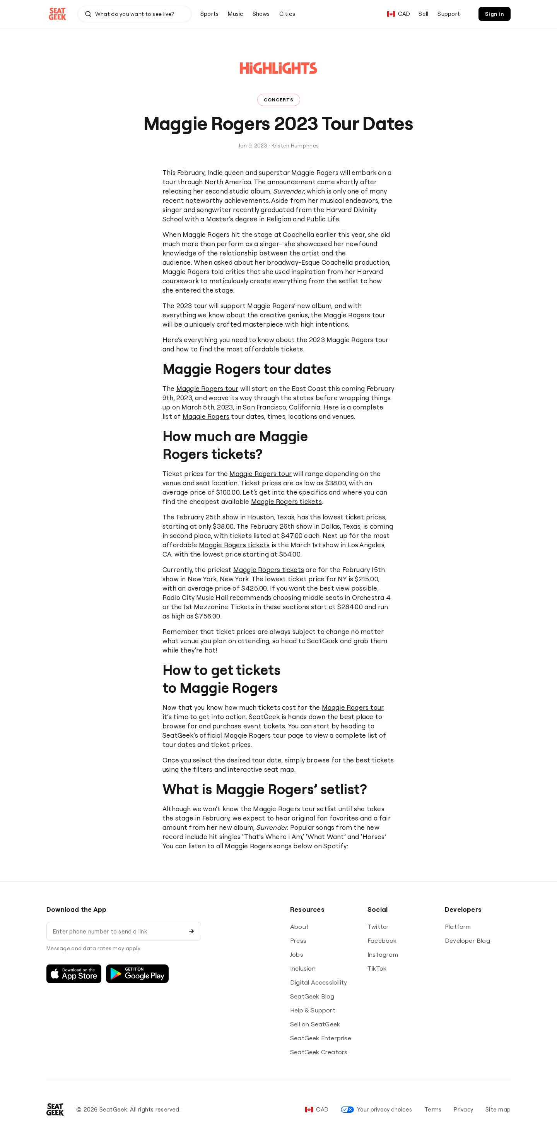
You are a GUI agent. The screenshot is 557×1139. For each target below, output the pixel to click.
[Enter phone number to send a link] (116, 931)
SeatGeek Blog (312, 996)
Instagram (382, 954)
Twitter (378, 926)
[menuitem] (209, 13)
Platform (458, 926)
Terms (432, 1109)
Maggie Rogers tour (207, 388)
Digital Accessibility (318, 982)
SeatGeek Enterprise (320, 1038)
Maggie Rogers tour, (353, 707)
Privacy (463, 1109)
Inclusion (303, 968)
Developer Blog (467, 940)
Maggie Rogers (206, 416)
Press (298, 940)
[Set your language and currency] (398, 13)
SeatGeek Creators (318, 1052)
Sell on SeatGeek (315, 1024)
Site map (498, 1109)
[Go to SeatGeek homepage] (57, 14)
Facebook (382, 940)
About (299, 926)
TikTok (376, 968)
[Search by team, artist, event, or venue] (135, 14)
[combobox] (134, 14)
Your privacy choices (376, 1109)
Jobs (296, 954)
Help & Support (312, 1010)
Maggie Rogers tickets (286, 501)
